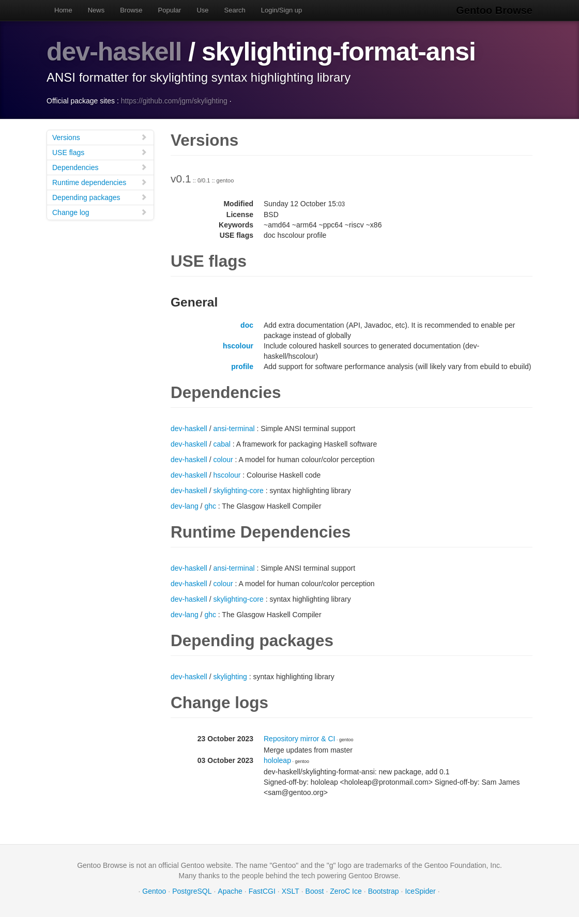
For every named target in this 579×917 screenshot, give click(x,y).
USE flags (99, 152)
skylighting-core (239, 490)
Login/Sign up (281, 10)
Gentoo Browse (494, 10)
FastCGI (262, 891)
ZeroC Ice (345, 891)
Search (235, 10)
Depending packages (99, 197)
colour (223, 459)
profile (242, 366)
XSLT (290, 891)
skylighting (230, 677)
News (96, 10)
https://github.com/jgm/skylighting (174, 101)
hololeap (277, 760)
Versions (99, 137)
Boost (315, 891)
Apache (230, 891)
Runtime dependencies (99, 182)
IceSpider (420, 891)
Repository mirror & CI (299, 739)
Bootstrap (383, 891)
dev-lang (185, 506)
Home (63, 10)
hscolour (238, 346)
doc (246, 325)
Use (202, 10)
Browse (131, 10)
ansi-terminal (234, 428)
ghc (210, 506)
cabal (222, 444)
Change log (99, 212)
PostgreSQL (191, 891)
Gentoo (154, 891)
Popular (169, 10)
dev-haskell (114, 51)
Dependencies (99, 167)
